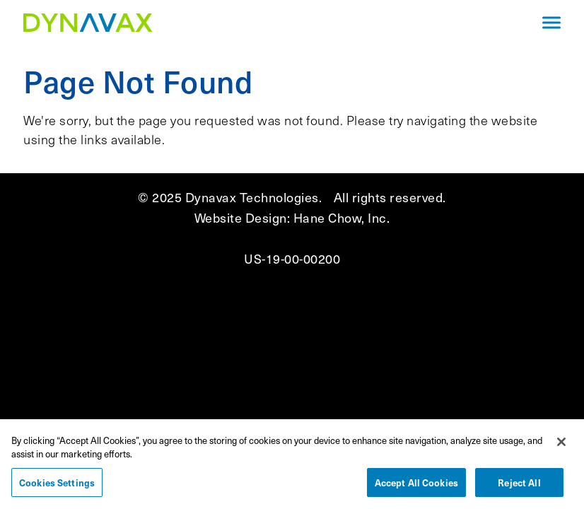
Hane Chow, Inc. (341, 217)
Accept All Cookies (416, 486)
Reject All (519, 486)
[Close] (561, 445)
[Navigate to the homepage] (270, 22)
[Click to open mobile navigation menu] (551, 23)
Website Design (240, 217)
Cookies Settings (57, 486)
